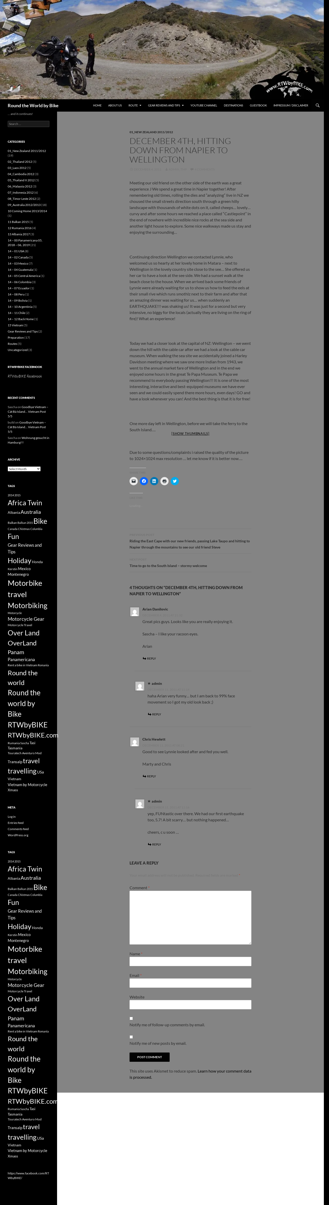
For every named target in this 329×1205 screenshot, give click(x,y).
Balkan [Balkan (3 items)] (12, 523)
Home (97, 105)
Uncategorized (18, 350)
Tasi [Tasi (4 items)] (32, 743)
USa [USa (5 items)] (40, 772)
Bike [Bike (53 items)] (40, 521)
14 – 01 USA (16, 251)
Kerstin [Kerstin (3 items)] (12, 569)
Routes (12, 344)
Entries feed (16, 823)
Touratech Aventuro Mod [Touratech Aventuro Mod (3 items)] (25, 753)
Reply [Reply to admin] (156, 714)
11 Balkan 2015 (18, 222)
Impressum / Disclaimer (290, 105)
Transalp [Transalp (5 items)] (15, 761)
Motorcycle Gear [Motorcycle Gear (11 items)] (26, 619)
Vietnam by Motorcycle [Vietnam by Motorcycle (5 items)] (27, 784)
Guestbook (258, 105)
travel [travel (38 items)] (31, 761)
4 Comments (205, 169)
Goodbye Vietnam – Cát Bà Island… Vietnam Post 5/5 (28, 411)
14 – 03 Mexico (18, 263)
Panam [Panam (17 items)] (16, 652)
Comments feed (18, 829)
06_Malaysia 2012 (20, 186)
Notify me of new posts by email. (158, 1043)
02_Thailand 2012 (20, 162)
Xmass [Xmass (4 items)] (13, 790)
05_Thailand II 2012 (21, 180)
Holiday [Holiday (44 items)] (19, 560)
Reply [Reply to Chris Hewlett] (151, 776)
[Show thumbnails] (190, 433)
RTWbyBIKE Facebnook (25, 366)
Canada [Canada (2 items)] (12, 528)
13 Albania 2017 (19, 234)
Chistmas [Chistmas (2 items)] (24, 528)
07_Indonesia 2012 (21, 192)
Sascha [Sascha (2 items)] (24, 743)
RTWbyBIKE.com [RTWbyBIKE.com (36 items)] (33, 735)
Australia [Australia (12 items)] (31, 512)
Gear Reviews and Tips (164, 105)
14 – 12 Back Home (21, 319)
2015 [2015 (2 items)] (17, 495)
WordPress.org (18, 835)
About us (115, 105)
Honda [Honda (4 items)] (37, 562)
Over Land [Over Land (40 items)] (24, 633)
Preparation (16, 337)
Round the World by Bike (33, 105)
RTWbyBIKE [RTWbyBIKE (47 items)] (28, 725)
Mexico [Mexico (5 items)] (24, 568)
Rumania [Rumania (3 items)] (14, 743)
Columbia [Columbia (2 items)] (36, 528)
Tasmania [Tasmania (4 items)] (15, 748)
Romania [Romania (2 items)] (43, 665)
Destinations (233, 105)
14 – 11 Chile (16, 313)
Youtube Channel (203, 105)
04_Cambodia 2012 (21, 174)
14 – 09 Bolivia (18, 300)
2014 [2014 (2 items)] (11, 495)
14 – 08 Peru (16, 294)
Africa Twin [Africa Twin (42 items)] (25, 502)
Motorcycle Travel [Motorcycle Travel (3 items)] (20, 625)
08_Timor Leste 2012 (22, 199)
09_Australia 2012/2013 (24, 205)
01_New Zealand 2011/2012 (151, 132)
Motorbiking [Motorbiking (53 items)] (27, 605)
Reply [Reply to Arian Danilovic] (151, 658)
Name (136, 953)
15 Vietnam (15, 325)
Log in (12, 817)
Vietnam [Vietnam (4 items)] (14, 779)
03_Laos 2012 (17, 168)
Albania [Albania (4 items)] (14, 512)
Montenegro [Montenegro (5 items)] (18, 574)
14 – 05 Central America (24, 276)
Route (133, 105)
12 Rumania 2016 (20, 228)
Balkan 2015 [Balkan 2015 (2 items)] (25, 522)
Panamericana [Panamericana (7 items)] (21, 659)
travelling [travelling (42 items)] (22, 771)
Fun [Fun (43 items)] (13, 536)
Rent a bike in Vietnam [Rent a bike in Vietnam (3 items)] (22, 665)
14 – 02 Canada (18, 257)
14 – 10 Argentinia (20, 307)
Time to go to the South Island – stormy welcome (190, 562)
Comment (140, 887)
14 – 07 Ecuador (19, 288)
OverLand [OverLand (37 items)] (22, 643)
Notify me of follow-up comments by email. (167, 1024)
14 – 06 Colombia (19, 282)
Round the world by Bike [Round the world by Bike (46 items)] (24, 703)
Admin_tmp (178, 169)
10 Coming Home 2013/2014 (27, 211)
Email (136, 975)
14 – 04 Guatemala (20, 270)
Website (137, 996)
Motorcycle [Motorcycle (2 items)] (15, 613)
